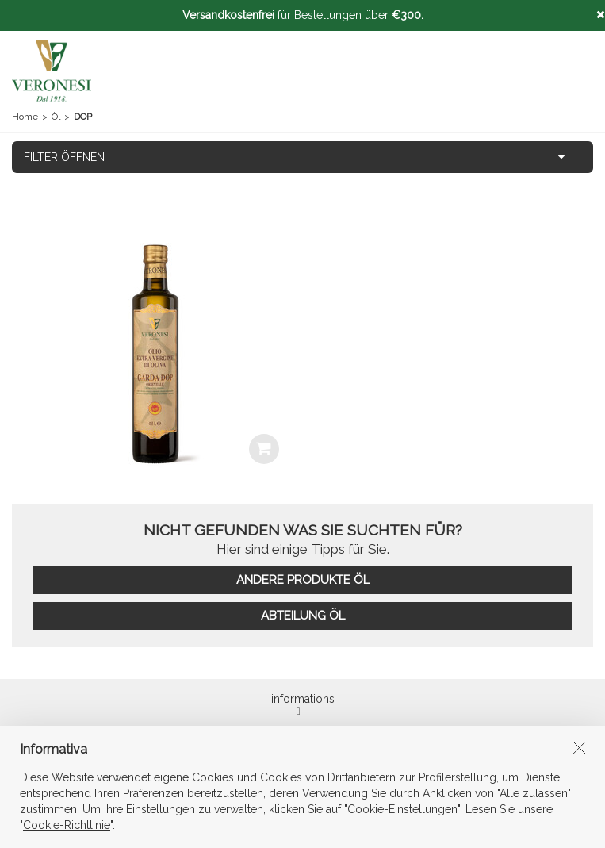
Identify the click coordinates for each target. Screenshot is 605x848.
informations (303, 705)
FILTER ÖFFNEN (64, 157)
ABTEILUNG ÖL (303, 615)
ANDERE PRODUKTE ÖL (303, 580)
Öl (56, 116)
